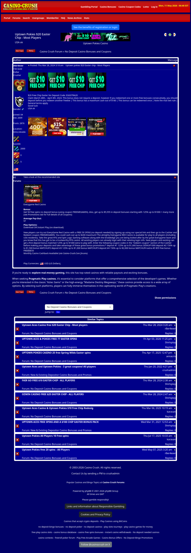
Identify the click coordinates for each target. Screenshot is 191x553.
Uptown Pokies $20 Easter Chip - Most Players (32, 36)
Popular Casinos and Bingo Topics (83, 482)
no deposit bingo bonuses (51, 526)
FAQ (63, 18)
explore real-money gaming (48, 272)
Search (26, 18)
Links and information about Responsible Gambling (95, 506)
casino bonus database (65, 532)
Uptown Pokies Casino (95, 43)
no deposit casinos (93, 526)
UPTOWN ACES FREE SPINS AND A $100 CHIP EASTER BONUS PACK (60, 422)
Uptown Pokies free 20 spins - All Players (46, 449)
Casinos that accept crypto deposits (81, 521)
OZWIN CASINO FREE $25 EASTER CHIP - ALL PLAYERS (53, 394)
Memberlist (52, 18)
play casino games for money (138, 526)
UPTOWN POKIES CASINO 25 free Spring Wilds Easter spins (56, 352)
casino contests (45, 537)
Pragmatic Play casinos (42, 278)
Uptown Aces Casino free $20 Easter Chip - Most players (54, 325)
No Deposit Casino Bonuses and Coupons (88, 51)
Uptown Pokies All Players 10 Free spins (45, 435)
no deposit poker (74, 526)
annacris (171, 356)
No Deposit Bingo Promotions (138, 537)
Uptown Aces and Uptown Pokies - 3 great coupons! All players (59, 366)
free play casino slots (42, 532)
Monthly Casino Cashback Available (40, 253)
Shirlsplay (170, 342)
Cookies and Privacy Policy (95, 514)
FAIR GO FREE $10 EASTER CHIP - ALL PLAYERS (48, 380)
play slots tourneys (113, 526)
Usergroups (38, 18)
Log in (154, 6)
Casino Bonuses (108, 6)
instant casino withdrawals (118, 532)
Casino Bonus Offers (112, 537)
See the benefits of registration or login (95, 27)
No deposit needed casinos (146, 532)
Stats (86, 18)
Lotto (146, 6)
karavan (171, 411)
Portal (7, 18)
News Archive (74, 18)
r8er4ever (18, 65)
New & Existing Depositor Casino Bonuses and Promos (61, 375)
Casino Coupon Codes (129, 6)
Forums (16, 18)
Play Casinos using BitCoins (113, 521)
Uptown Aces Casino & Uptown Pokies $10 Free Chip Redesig (57, 408)
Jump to (49, 312)
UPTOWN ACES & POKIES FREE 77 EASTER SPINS (49, 338)
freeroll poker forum (65, 537)
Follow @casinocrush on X (95, 544)
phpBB (88, 491)
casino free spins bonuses (90, 532)
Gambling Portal (89, 6)
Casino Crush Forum (51, 51)
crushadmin (169, 370)
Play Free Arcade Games (88, 537)
